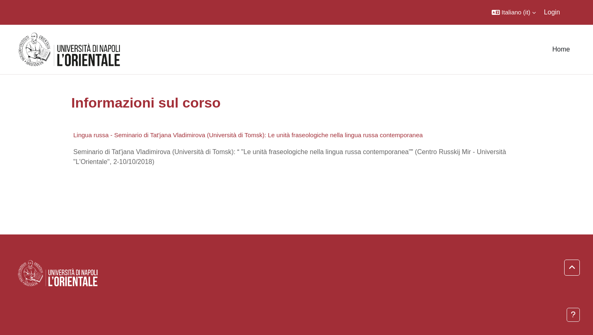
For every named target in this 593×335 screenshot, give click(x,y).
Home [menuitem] (561, 49)
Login (552, 12)
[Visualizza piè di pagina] (573, 315)
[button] (514, 12)
